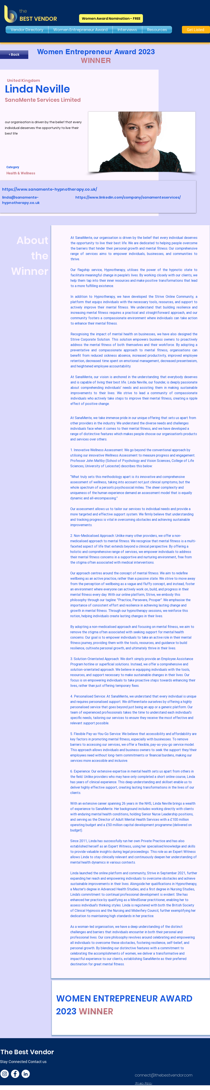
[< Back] (14, 54)
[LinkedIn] (25, 1074)
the (23, 11)
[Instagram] (4, 1074)
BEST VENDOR (38, 19)
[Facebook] (15, 1074)
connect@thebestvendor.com (163, 1075)
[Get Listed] (196, 29)
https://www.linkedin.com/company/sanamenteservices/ (128, 197)
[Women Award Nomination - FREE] (111, 18)
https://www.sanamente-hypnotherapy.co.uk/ (49, 189)
